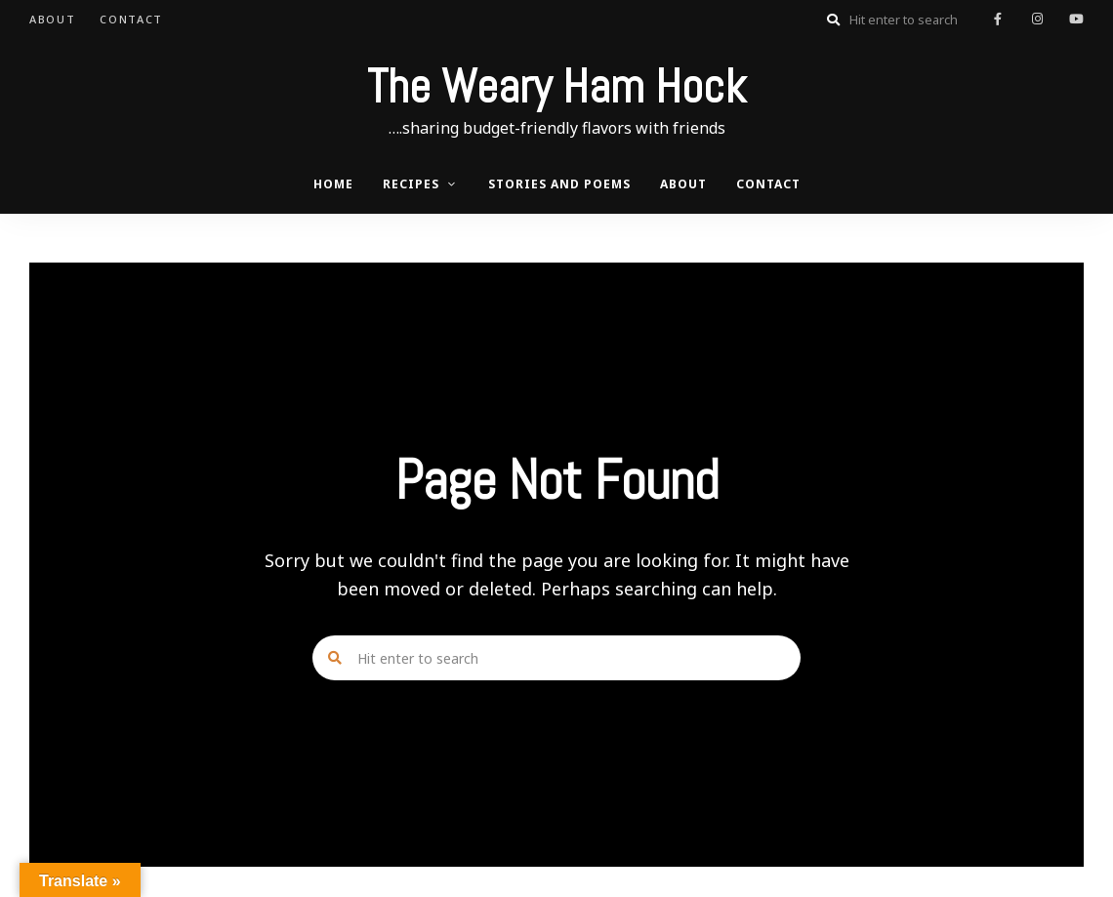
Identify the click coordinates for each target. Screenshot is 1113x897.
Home (333, 184)
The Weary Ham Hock (556, 87)
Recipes (411, 184)
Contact (131, 19)
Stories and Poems (559, 184)
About (52, 19)
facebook (997, 19)
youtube (1075, 19)
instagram (1036, 19)
